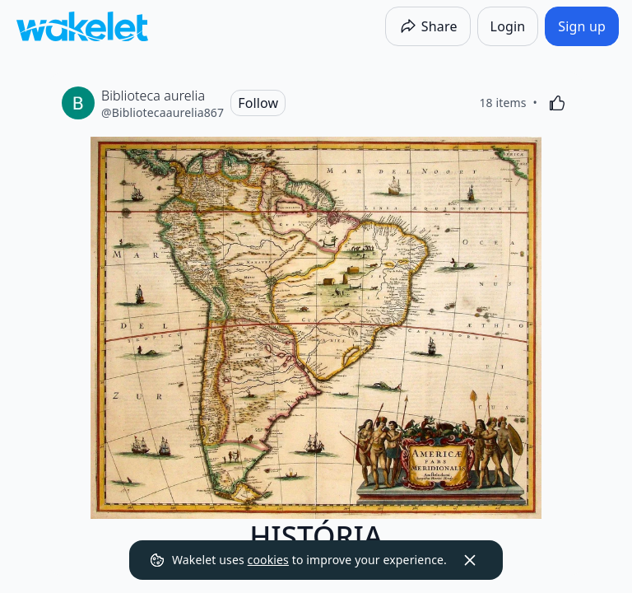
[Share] (428, 26)
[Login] (508, 26)
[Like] (557, 103)
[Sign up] (582, 26)
